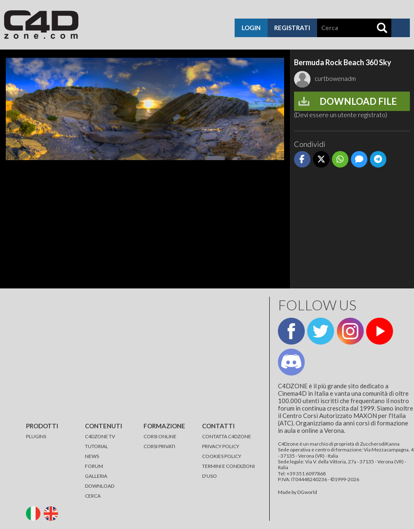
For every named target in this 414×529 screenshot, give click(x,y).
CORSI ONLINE (159, 436)
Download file (358, 101)
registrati (292, 27)
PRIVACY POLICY (220, 446)
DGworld (307, 492)
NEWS (92, 456)
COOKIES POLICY (221, 456)
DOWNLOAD (99, 486)
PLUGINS (36, 436)
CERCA (93, 496)
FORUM (94, 466)
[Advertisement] (352, 228)
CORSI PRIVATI (159, 446)
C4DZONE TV (100, 436)
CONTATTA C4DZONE (226, 436)
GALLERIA (96, 476)
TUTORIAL (96, 446)
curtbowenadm (325, 78)
